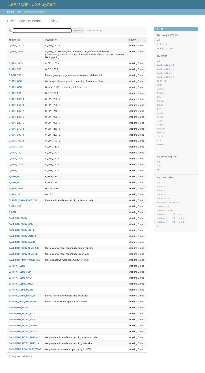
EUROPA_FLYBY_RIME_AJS (23, 200)
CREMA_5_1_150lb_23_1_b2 (171, 222)
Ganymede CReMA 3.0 (168, 202)
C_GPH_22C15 (16, 123)
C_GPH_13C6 (16, 158)
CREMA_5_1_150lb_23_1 (169, 214)
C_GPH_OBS (15, 81)
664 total (97, 30)
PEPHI (160, 144)
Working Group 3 (165, 73)
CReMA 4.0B (163, 198)
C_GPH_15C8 (16, 146)
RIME (160, 104)
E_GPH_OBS (15, 75)
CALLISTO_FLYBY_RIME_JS (23, 254)
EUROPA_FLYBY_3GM (20, 271)
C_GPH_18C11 (16, 45)
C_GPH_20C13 (16, 134)
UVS (159, 97)
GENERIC (162, 81)
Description (52, 40)
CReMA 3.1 (162, 190)
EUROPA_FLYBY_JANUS (21, 283)
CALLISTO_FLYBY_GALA (21, 230)
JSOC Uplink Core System (31, 4)
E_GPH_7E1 (15, 182)
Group (132, 40)
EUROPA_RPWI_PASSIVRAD (23, 301)
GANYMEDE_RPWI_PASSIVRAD (25, 349)
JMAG (160, 112)
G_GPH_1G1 (15, 194)
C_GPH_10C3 (16, 63)
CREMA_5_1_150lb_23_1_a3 (171, 218)
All (158, 40)
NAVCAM (161, 132)
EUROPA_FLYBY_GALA (20, 277)
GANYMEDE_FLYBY (19, 307)
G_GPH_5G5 (15, 69)
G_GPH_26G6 (16, 188)
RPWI (160, 116)
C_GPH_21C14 (16, 128)
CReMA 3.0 (162, 186)
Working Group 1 (165, 65)
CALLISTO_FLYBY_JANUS (22, 236)
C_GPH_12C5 (16, 164)
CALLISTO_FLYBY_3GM (21, 224)
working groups (165, 48)
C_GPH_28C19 (16, 99)
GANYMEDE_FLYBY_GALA (22, 319)
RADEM (161, 128)
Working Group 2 (165, 69)
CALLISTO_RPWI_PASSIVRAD (24, 260)
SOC (159, 140)
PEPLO (160, 100)
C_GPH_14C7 (16, 152)
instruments (163, 44)
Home (10, 11)
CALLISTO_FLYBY (18, 218)
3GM (159, 120)
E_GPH (12, 212)
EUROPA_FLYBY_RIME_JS (22, 295)
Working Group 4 (165, 77)
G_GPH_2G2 (15, 206)
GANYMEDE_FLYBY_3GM (21, 313)
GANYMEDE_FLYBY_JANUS (23, 325)
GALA (160, 124)
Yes (159, 165)
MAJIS (160, 93)
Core (18, 11)
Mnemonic (14, 40)
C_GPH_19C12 (16, 140)
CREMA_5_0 (163, 206)
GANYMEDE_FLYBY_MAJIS (23, 331)
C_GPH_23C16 (16, 117)
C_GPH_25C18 (16, 105)
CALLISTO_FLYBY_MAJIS (22, 242)
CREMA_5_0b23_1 (166, 210)
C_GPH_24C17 (16, 111)
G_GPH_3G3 (15, 93)
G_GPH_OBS (15, 87)
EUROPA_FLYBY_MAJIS (21, 289)
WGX (159, 85)
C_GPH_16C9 (16, 51)
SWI (159, 108)
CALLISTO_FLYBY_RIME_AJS (24, 248)
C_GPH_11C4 (16, 170)
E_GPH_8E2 (15, 176)
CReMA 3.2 (162, 194)
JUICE (160, 136)
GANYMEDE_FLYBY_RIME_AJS (24, 337)
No (158, 169)
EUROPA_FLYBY (17, 265)
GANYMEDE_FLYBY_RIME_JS (24, 343)
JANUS (160, 89)
